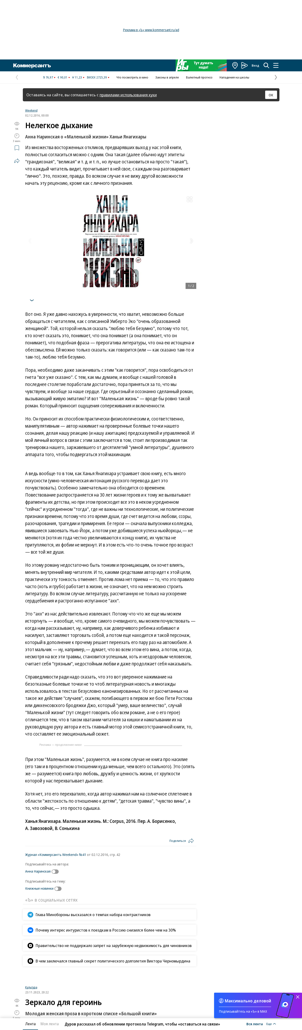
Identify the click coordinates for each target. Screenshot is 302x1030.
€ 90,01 (62, 77)
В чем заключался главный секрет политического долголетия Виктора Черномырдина (113, 961)
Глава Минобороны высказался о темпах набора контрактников (93, 914)
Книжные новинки (39, 888)
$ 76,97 (48, 77)
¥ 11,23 (77, 77)
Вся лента (254, 1023)
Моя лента (49, 1023)
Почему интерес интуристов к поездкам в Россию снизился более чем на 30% (106, 930)
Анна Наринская (38, 871)
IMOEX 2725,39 (97, 77)
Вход (255, 65)
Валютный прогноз (199, 77)
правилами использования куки (128, 95)
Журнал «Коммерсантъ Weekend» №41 (55, 854)
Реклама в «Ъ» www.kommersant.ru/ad (151, 30)
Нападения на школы (234, 77)
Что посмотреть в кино (132, 77)
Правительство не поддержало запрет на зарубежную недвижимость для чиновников (114, 945)
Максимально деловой (248, 1001)
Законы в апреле (167, 77)
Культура (31, 987)
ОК (271, 95)
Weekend (31, 110)
